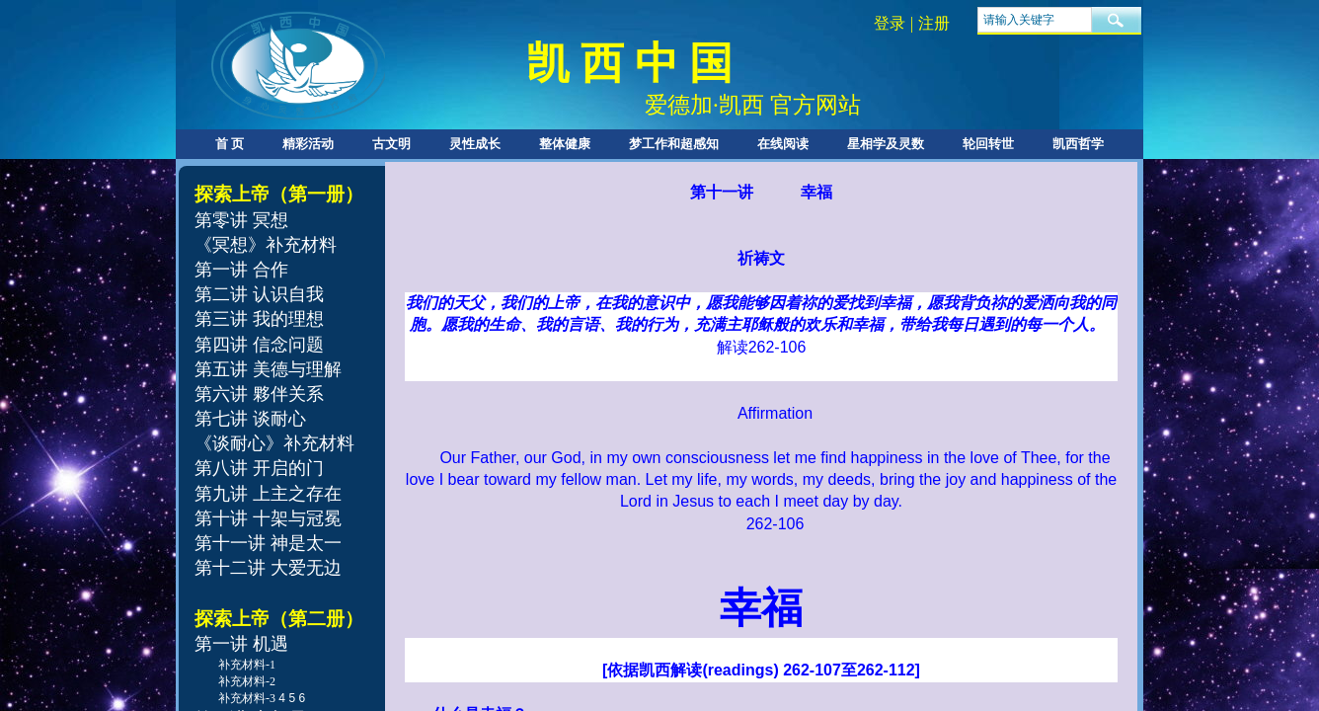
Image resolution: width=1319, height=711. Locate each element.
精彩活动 (308, 143)
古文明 (391, 143)
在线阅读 (783, 143)
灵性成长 (475, 143)
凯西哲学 (1078, 143)
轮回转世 (988, 143)
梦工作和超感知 (674, 143)
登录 (889, 23)
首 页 (229, 143)
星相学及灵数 (885, 143)
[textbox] (1034, 20)
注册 (934, 23)
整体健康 (564, 143)
